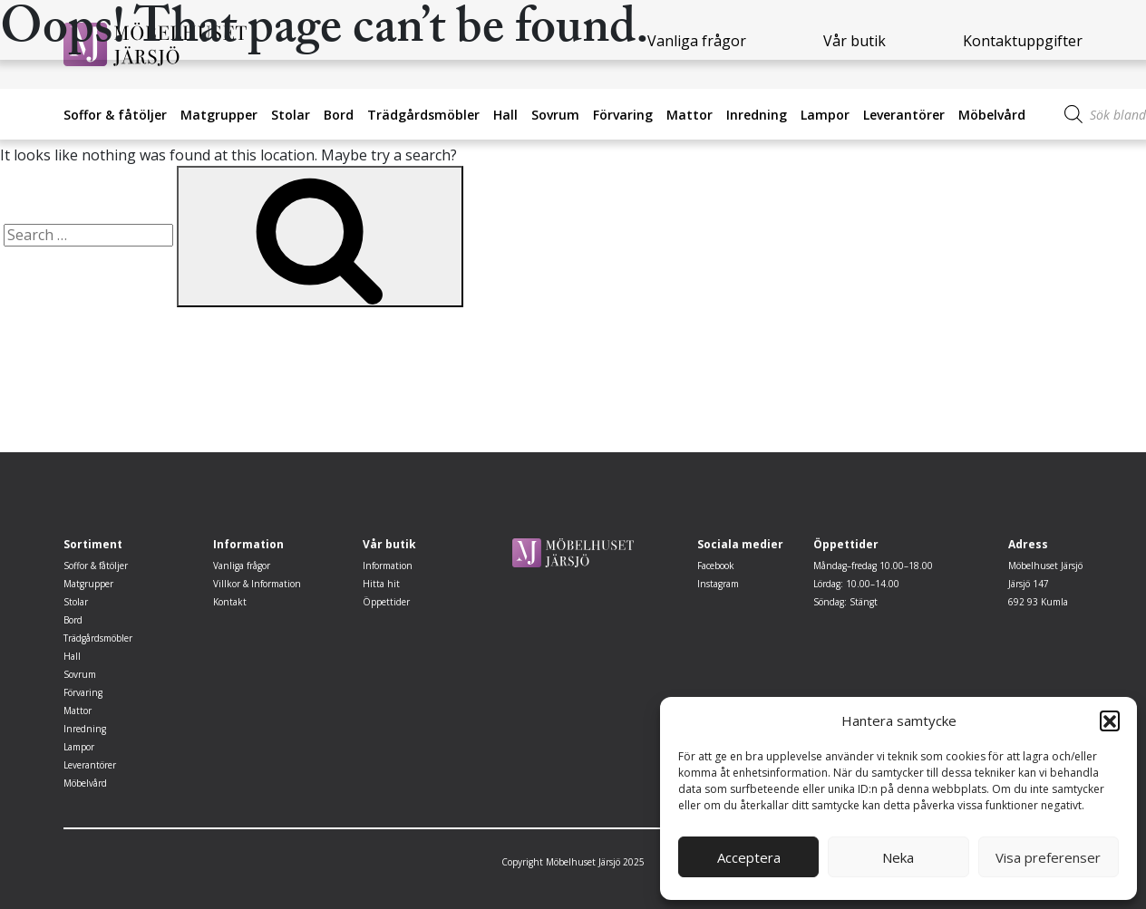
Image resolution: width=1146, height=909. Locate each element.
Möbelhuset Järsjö (1045, 565)
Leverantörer (904, 114)
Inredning (756, 114)
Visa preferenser (1048, 857)
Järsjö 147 (1028, 583)
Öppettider (386, 601)
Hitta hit (381, 583)
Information (388, 565)
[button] (1110, 720)
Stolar (290, 114)
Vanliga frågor (241, 565)
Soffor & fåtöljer (115, 114)
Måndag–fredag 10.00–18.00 (873, 565)
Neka (898, 857)
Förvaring (623, 114)
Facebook (715, 565)
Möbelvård (991, 114)
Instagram (718, 583)
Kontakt (230, 601)
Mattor (689, 114)
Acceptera (749, 857)
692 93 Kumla (1038, 601)
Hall (505, 114)
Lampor (825, 114)
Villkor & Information (257, 583)
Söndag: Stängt (845, 601)
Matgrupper (218, 114)
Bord (339, 114)
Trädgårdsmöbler (423, 114)
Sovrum (555, 114)
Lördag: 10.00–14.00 (856, 583)
